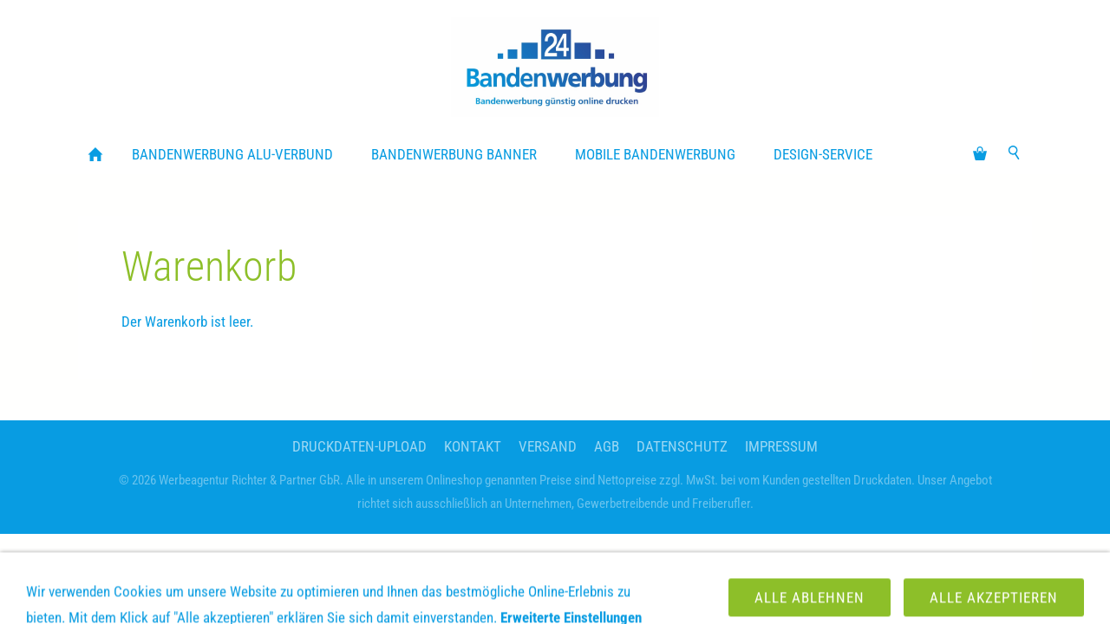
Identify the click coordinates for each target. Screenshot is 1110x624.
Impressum (781, 446)
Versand (548, 446)
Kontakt (472, 446)
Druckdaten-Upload (359, 446)
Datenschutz (682, 446)
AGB (606, 446)
